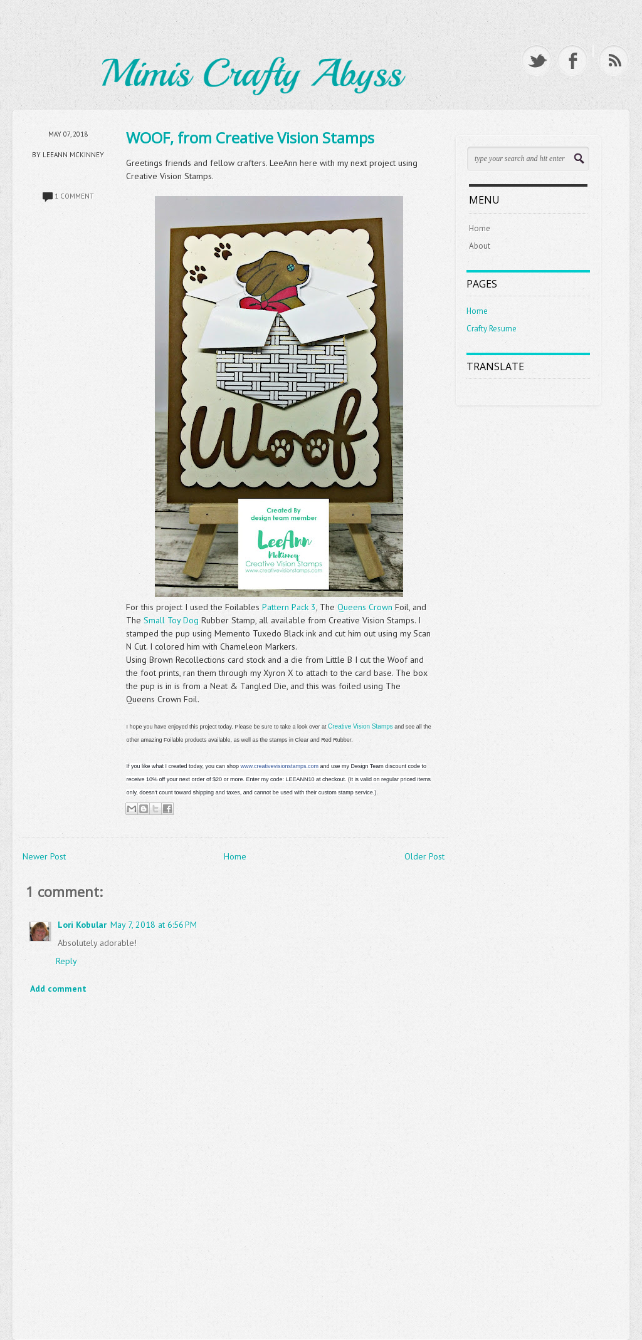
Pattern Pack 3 (289, 607)
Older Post (424, 856)
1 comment (74, 196)
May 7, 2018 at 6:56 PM (153, 924)
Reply (66, 961)
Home (235, 856)
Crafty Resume (491, 328)
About (479, 246)
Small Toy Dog (171, 620)
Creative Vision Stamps (360, 726)
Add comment (58, 988)
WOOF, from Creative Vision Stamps (250, 137)
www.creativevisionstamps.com (279, 766)
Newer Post (44, 856)
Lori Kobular (82, 924)
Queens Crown (366, 607)
